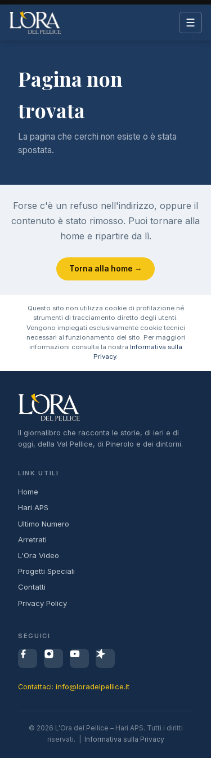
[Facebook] (27, 658)
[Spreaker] (105, 658)
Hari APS (33, 507)
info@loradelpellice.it (92, 686)
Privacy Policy (42, 603)
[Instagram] (53, 658)
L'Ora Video (38, 555)
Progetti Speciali (46, 571)
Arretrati (32, 539)
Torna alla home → (105, 268)
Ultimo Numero (43, 523)
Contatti (32, 586)
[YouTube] (79, 658)
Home (28, 491)
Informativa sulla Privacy (124, 739)
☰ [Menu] (190, 23)
